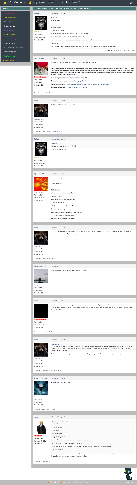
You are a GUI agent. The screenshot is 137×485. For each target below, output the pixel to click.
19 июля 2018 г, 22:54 (58, 339)
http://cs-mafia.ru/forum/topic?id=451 (74, 78)
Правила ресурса (9, 35)
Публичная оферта (9, 52)
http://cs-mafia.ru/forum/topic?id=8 (74, 81)
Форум (51, 8)
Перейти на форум (9, 56)
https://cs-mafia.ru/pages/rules (78, 87)
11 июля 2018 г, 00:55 (58, 139)
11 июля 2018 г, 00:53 (58, 100)
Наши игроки (7, 22)
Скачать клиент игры (10, 39)
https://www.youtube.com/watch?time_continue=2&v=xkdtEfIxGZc (87, 84)
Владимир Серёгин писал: (60, 422)
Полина (48, 131)
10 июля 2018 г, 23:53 (58, 58)
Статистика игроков (9, 17)
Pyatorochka (39, 173)
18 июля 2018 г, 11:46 (58, 227)
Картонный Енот (40, 266)
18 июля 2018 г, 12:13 (58, 266)
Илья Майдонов (56, 131)
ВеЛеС (36, 13)
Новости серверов (9, 26)
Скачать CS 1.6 (128, 482)
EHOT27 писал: (57, 144)
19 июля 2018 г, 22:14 (58, 301)
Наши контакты (9, 43)
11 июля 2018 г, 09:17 (58, 174)
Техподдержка (8, 30)
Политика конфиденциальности (13, 47)
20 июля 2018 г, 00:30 (58, 378)
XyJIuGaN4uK (39, 58)
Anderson (118, 50)
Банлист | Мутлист (9, 13)
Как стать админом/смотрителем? (66, 8)
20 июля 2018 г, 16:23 (58, 417)
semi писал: (56, 344)
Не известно (55, 332)
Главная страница (42, 8)
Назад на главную (8, 60)
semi (36, 300)
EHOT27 (37, 100)
